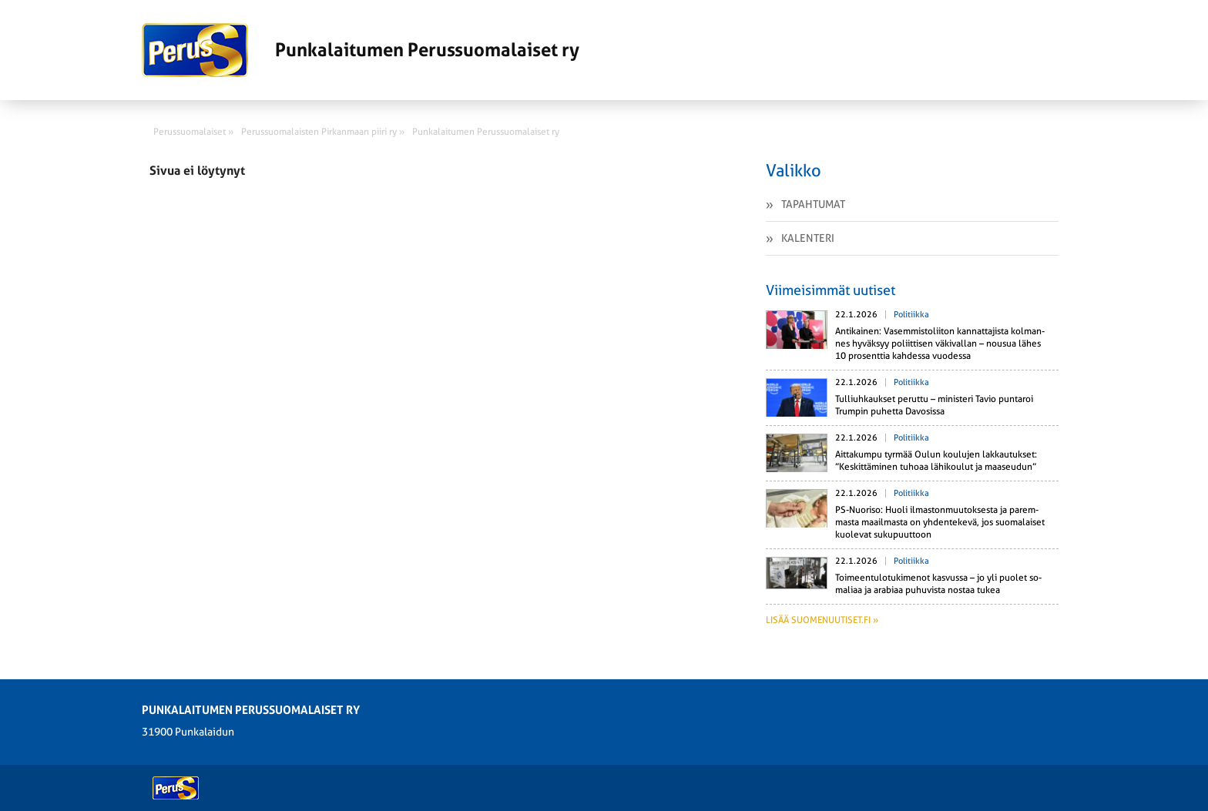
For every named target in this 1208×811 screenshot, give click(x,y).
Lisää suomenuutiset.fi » (822, 620)
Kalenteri (807, 238)
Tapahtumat (813, 204)
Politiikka (911, 314)
